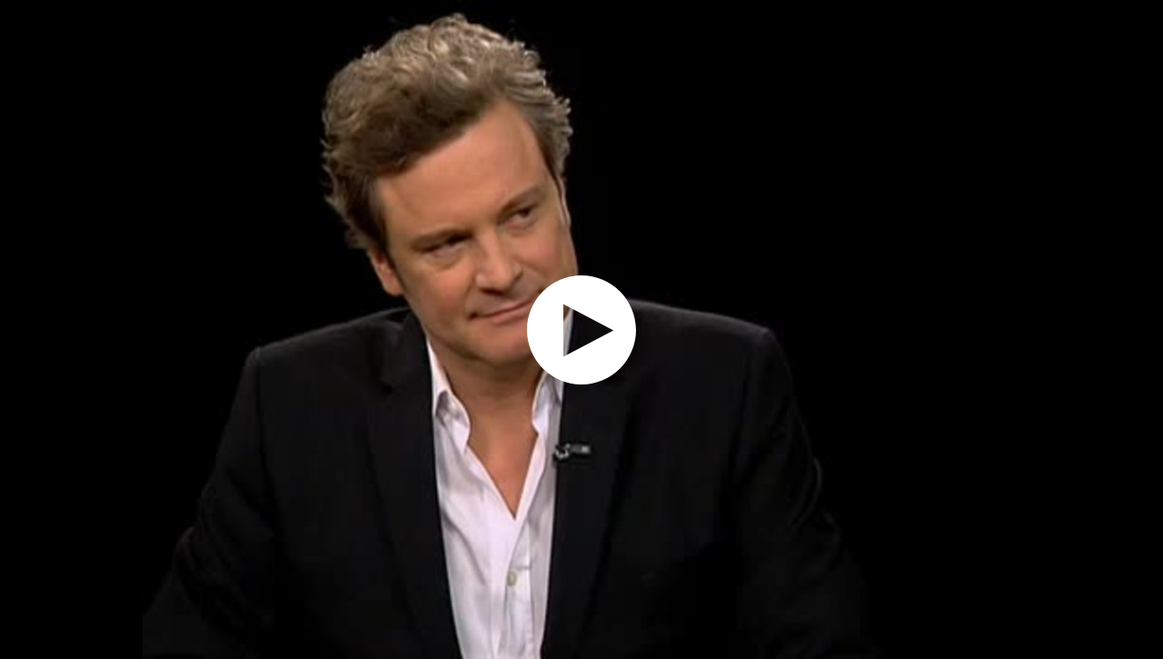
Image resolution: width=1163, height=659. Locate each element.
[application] (581, 329)
